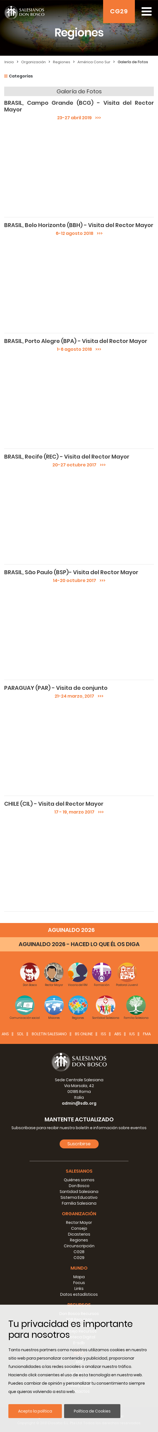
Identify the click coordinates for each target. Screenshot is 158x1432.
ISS (103, 1034)
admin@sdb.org (79, 1103)
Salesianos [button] (79, 1171)
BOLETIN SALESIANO (49, 1034)
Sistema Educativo (79, 1197)
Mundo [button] (79, 1268)
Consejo (79, 1228)
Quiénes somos (79, 1180)
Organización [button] (79, 1214)
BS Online (84, 1034)
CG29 (119, 11)
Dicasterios (79, 1234)
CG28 (79, 1252)
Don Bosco (79, 1186)
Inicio (9, 62)
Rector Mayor (79, 1222)
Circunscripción (79, 1246)
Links (79, 1288)
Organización (33, 62)
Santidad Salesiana (79, 1191)
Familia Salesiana (79, 1203)
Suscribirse (79, 1144)
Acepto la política (35, 1411)
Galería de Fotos (133, 62)
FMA (147, 1034)
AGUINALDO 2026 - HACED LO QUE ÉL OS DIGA (79, 944)
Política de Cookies (92, 1411)
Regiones (61, 62)
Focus (79, 1282)
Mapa (79, 1277)
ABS (117, 1034)
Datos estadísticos (79, 1294)
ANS (5, 1034)
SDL (20, 1034)
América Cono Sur (93, 62)
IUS (132, 1034)
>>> (96, 118)
